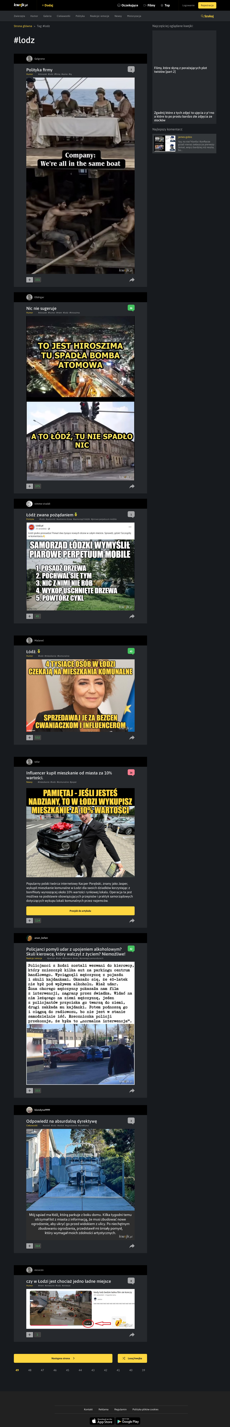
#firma (57, 74)
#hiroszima (74, 312)
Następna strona (63, 1358)
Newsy (118, 16)
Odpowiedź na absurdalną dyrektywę (61, 1121)
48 (29, 1370)
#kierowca (67, 958)
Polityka (80, 16)
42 (105, 1370)
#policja (51, 958)
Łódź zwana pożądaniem (51, 514)
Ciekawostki (63, 16)
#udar (76, 958)
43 (93, 1370)
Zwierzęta (19, 16)
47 (42, 1370)
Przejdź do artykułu (80, 910)
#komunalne (63, 656)
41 (118, 1370)
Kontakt (88, 1409)
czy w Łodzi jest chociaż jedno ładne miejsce (68, 1281)
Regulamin (120, 1409)
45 (67, 1370)
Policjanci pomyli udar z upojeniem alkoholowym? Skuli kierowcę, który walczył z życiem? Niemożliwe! (75, 951)
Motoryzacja (134, 16)
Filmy (151, 5)
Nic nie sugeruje (41, 308)
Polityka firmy (39, 69)
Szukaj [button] (209, 16)
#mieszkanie (43, 782)
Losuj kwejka (132, 1358)
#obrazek (42, 74)
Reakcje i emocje (99, 16)
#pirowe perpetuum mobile (104, 519)
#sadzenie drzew (64, 519)
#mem (59, 312)
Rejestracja (207, 5)
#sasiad (46, 1125)
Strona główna (23, 26)
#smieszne (50, 1285)
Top (167, 5)
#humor (51, 312)
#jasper (73, 782)
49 (17, 1370)
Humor (34, 16)
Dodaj (49, 5)
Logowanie (188, 5)
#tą (70, 74)
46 (55, 1370)
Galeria (47, 16)
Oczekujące (129, 5)
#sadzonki (50, 519)
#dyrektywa (83, 1125)
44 (80, 1370)
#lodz (50, 74)
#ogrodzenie (71, 1125)
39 (143, 1370)
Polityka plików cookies (145, 1409)
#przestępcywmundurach (91, 958)
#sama (64, 74)
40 (130, 1370)
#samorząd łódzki (81, 519)
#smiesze (66, 1285)
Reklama (104, 1409)
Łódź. (33, 651)
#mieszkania (50, 656)
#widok (60, 1125)
